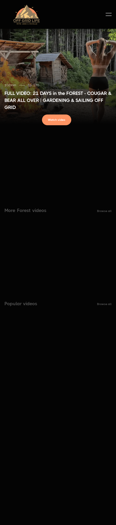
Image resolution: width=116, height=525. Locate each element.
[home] (26, 14)
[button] (109, 14)
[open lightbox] (58, 120)
